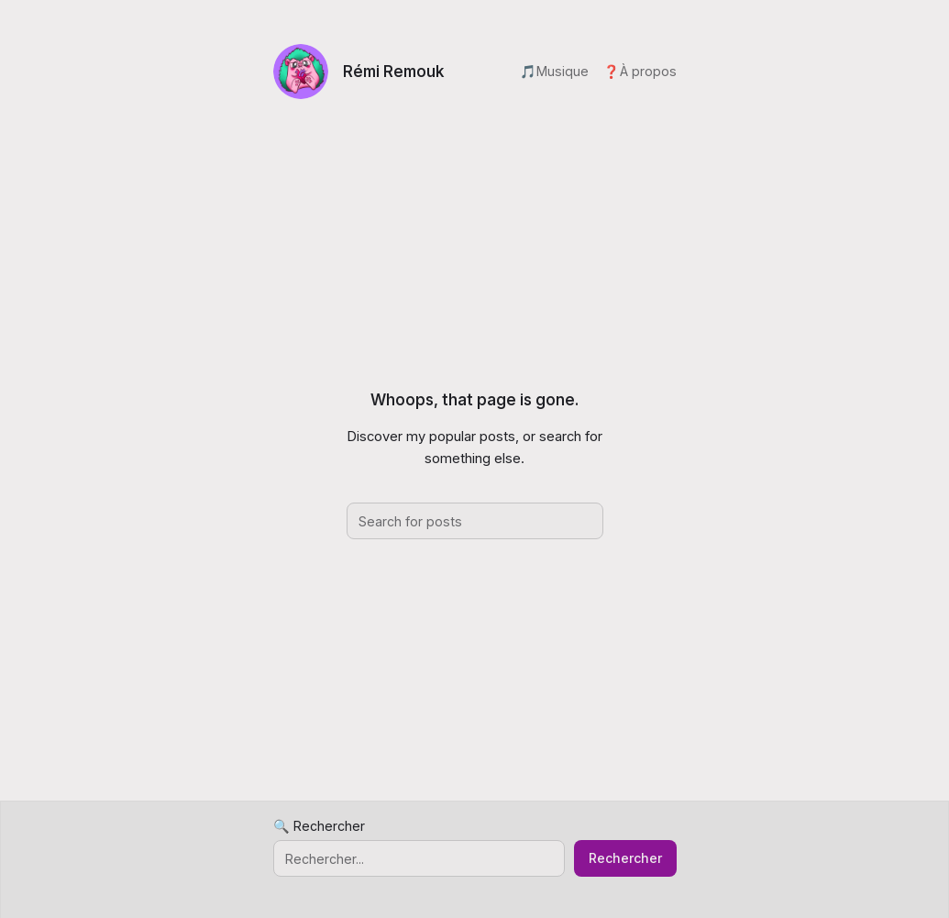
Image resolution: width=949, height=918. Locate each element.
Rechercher (625, 858)
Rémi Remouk (393, 71)
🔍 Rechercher (319, 826)
